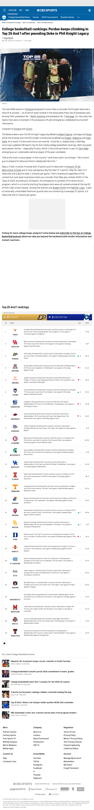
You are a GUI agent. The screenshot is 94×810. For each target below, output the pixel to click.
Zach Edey (83, 148)
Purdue (17, 129)
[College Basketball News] (19, 17)
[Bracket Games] (67, 17)
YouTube (37, 758)
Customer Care (9, 761)
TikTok (36, 761)
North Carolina (38, 116)
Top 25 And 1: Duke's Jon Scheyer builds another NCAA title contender (42, 702)
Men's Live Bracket (29, 22)
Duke (89, 134)
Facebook (37, 768)
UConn (29, 129)
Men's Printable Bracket (45, 22)
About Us (37, 732)
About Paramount (41, 738)
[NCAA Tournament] (49, 17)
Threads (37, 775)
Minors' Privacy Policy (73, 738)
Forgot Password (71, 768)
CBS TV (36, 745)
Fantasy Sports (9, 735)
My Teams (68, 765)
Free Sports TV (9, 738)
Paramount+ (38, 742)
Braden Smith (59, 187)
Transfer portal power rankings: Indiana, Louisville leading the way (41, 692)
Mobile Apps (8, 748)
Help (5, 758)
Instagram (37, 765)
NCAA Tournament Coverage (11, 22)
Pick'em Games (9, 732)
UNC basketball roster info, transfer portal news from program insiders (44, 713)
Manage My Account (72, 758)
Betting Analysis (10, 742)
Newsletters (69, 761)
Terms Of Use (69, 732)
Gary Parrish (8, 38)
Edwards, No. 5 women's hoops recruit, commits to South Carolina (40, 661)
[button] (79, 17)
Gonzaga (70, 116)
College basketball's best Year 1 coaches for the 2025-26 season (40, 682)
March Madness (10, 745)
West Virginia (65, 134)
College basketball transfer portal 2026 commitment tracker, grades (42, 671)
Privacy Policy (70, 735)
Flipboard (37, 778)
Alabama (76, 138)
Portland (29, 109)
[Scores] (35, 17)
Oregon (67, 138)
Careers (36, 735)
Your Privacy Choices (73, 742)
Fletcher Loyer (78, 187)
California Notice (71, 748)
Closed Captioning (72, 745)
